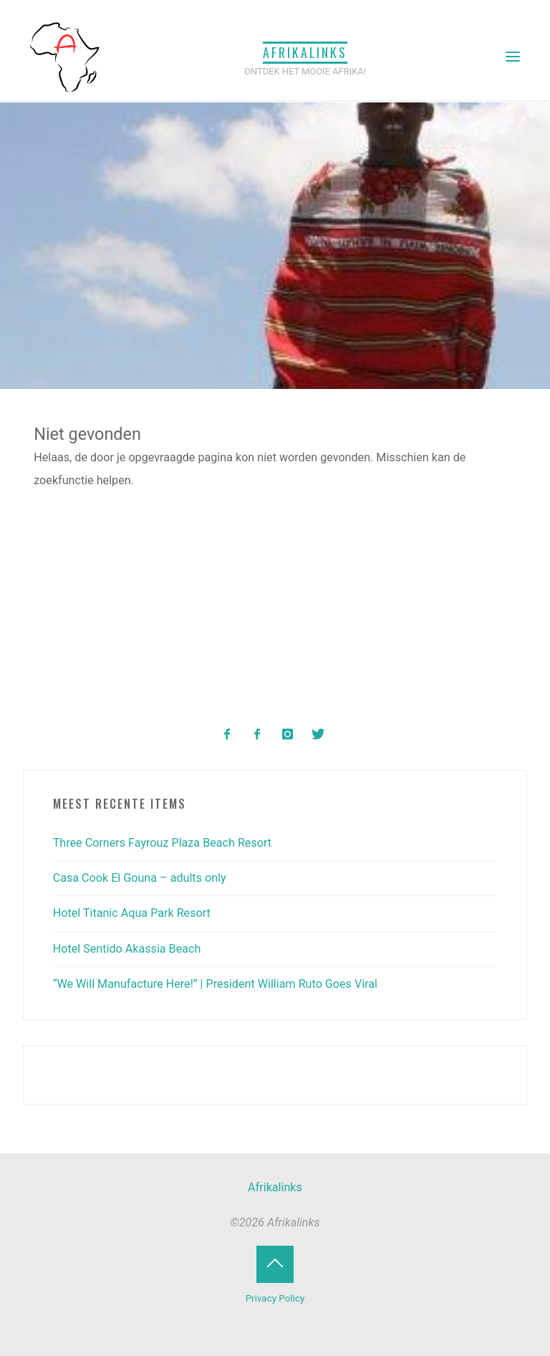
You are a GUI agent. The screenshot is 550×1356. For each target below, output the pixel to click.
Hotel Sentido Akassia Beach (127, 949)
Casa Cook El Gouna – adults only (139, 878)
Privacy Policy (275, 1298)
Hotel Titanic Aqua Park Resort (132, 913)
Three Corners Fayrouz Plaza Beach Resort (162, 843)
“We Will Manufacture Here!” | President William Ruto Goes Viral (215, 984)
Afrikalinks (305, 52)
